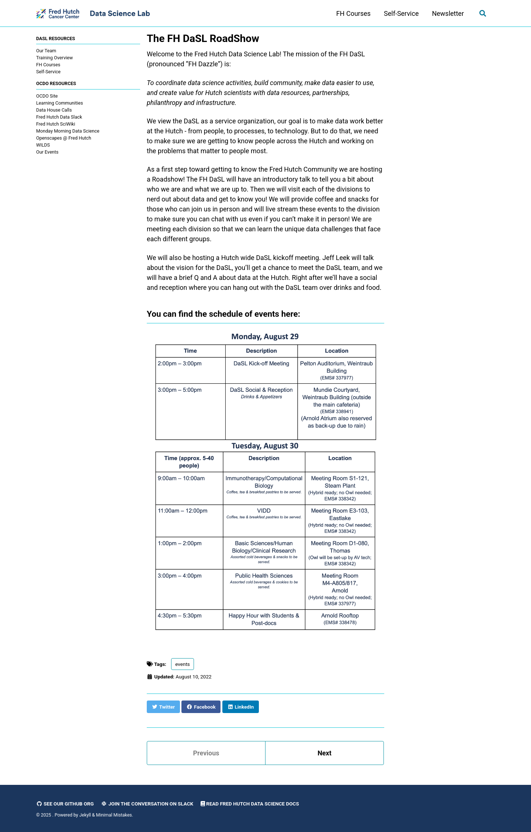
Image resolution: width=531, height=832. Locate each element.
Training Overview (54, 57)
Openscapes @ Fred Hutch (63, 138)
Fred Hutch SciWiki (55, 124)
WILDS (43, 145)
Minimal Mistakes (114, 815)
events (182, 664)
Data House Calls (54, 110)
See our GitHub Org (65, 804)
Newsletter (448, 13)
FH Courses (353, 13)
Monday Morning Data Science (68, 131)
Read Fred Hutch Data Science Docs (250, 804)
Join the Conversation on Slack (147, 804)
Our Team (46, 50)
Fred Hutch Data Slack (59, 117)
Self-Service (401, 13)
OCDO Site (47, 96)
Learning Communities (59, 103)
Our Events (47, 152)
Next (324, 753)
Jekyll (85, 815)
